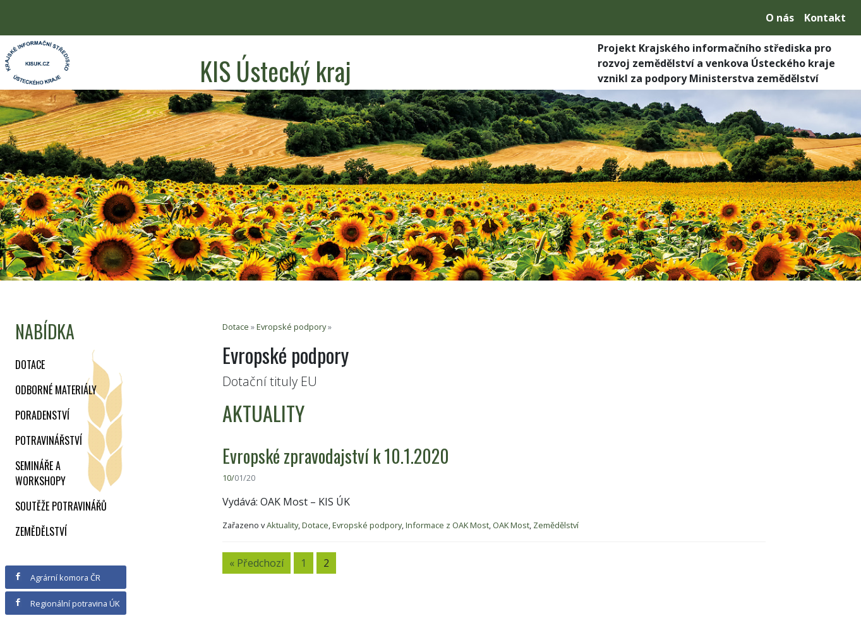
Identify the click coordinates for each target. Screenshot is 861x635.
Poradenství (42, 415)
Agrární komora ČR (57, 577)
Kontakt (825, 18)
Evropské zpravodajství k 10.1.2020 (335, 456)
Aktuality (282, 525)
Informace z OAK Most (447, 525)
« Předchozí (256, 563)
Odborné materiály (56, 389)
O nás (780, 18)
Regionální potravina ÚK (66, 603)
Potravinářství (48, 440)
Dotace (30, 364)
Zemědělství (41, 531)
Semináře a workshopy (40, 473)
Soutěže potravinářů (61, 506)
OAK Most (511, 525)
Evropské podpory (291, 326)
